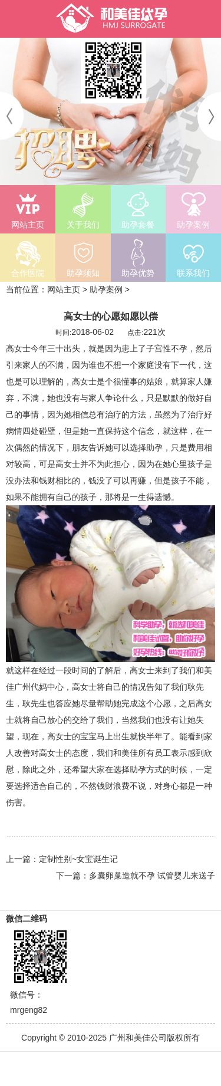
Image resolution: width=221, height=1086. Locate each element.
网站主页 (63, 289)
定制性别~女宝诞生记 (78, 859)
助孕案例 (106, 289)
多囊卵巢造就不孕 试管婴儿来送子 (152, 875)
